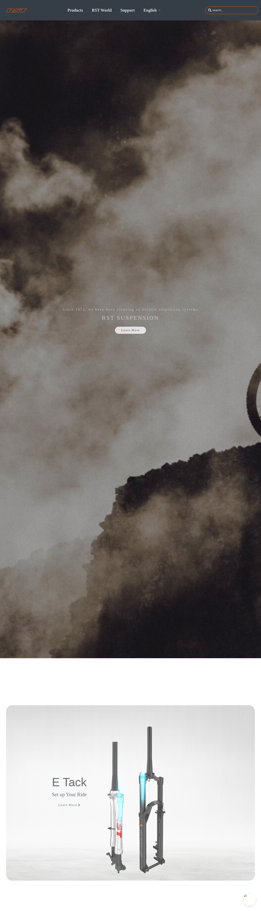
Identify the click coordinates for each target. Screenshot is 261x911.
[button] (77, 10)
